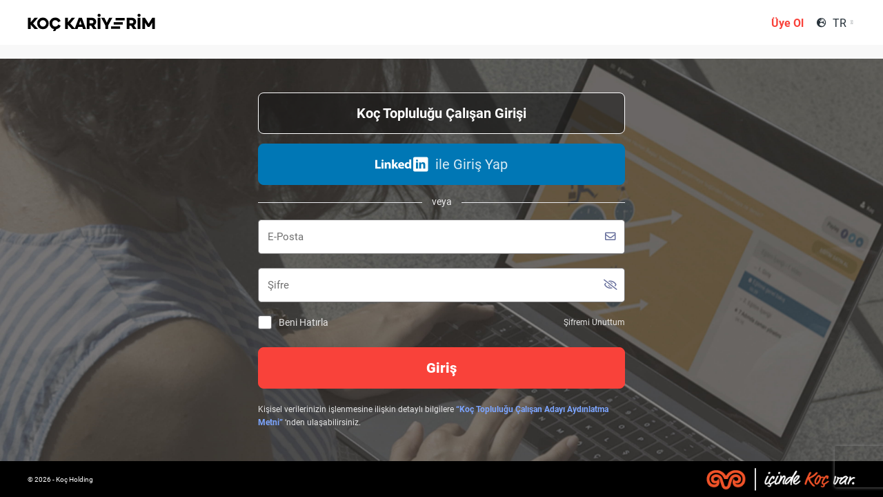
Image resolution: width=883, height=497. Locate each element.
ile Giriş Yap (441, 164)
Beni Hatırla (293, 323)
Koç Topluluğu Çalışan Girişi (441, 113)
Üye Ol (787, 23)
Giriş (441, 368)
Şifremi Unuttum (594, 322)
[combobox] (842, 23)
